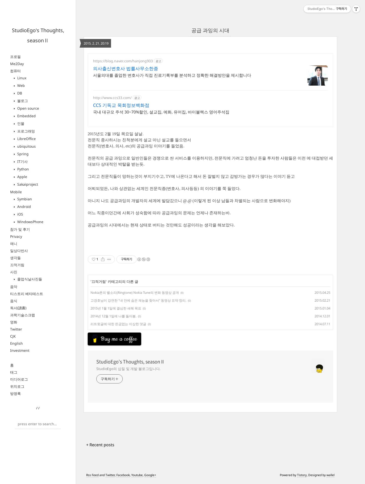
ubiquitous (26, 146)
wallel (330, 477)
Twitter (16, 329)
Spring (22, 153)
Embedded (26, 115)
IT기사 (22, 161)
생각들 (15, 257)
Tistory (302, 477)
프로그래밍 (25, 131)
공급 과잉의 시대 (210, 30)
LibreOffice (26, 138)
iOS (19, 214)
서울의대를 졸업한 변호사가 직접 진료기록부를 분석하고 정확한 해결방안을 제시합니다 (172, 75)
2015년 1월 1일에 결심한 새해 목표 (115, 308)
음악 (13, 286)
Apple (21, 176)
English (16, 343)
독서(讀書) (18, 307)
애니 (13, 243)
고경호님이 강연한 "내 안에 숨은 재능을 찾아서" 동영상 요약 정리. (138, 300)
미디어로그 (19, 379)
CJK (13, 336)
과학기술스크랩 (22, 315)
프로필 (15, 56)
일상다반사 (19, 250)
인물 (20, 123)
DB (19, 93)
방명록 (15, 393)
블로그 (22, 100)
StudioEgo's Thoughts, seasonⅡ (130, 364)
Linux (21, 77)
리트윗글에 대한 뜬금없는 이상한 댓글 (118, 324)
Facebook (123, 477)
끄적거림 (17, 264)
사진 (13, 271)
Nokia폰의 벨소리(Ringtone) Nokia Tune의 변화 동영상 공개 (134, 292)
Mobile (16, 191)
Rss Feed (92, 477)
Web (20, 85)
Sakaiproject (27, 184)
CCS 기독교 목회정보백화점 (121, 105)
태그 (13, 372)
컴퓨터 (15, 70)
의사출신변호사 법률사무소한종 (125, 68)
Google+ (150, 477)
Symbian (24, 199)
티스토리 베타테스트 (26, 293)
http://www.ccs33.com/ (112, 97)
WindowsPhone (29, 221)
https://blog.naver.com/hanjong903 (123, 61)
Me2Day (17, 63)
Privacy (16, 236)
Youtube (137, 477)
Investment (19, 350)
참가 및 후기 (20, 229)
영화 (13, 322)
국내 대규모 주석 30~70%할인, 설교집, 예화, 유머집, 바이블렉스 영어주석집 (161, 112)
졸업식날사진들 (29, 279)
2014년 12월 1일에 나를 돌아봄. (113, 316)
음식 (13, 300)
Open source (27, 108)
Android (23, 206)
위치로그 (17, 386)
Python (22, 169)
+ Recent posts (100, 447)
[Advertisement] (128, 339)
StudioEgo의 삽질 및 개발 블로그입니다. (128, 370)
